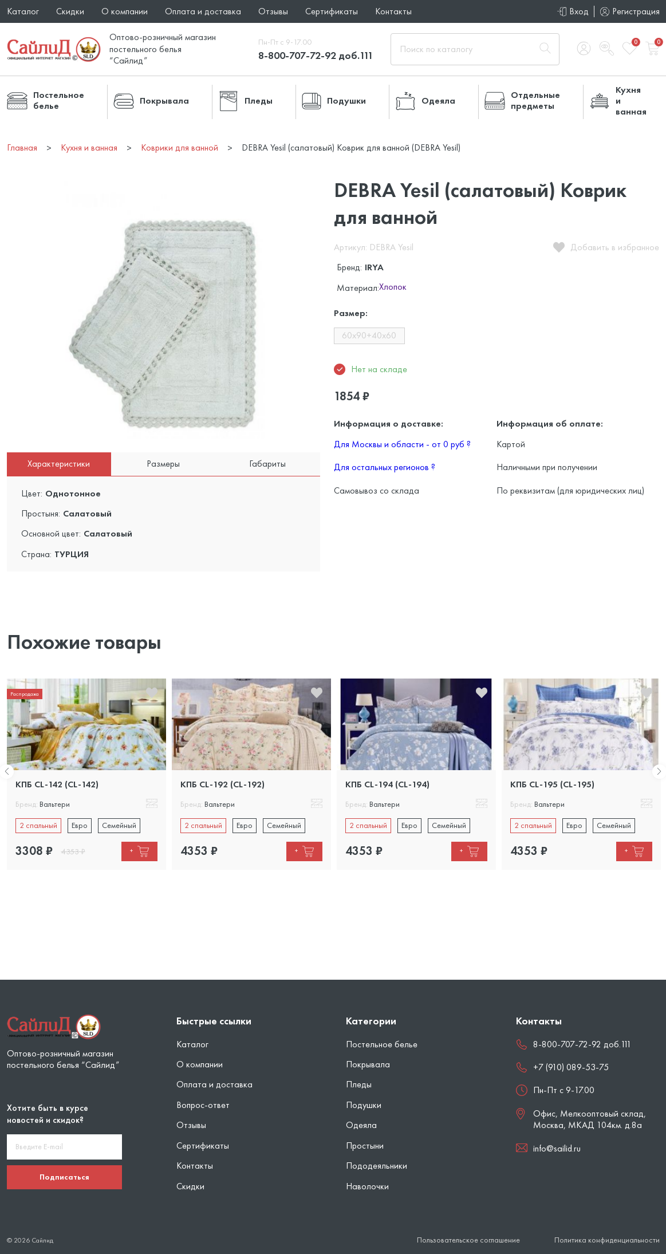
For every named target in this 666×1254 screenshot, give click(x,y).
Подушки (363, 1105)
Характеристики (58, 464)
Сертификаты (331, 11)
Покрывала (368, 1064)
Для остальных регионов (384, 467)
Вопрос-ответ (203, 1105)
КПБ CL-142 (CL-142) (56, 784)
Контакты (393, 11)
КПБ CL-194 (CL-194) (387, 784)
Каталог (23, 11)
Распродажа (24, 693)
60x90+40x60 (369, 335)
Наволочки (367, 1186)
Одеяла (361, 1125)
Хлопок (393, 287)
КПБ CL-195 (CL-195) (552, 784)
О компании (124, 11)
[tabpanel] (86, 774)
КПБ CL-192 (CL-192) (222, 784)
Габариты (267, 464)
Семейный (119, 825)
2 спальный (38, 825)
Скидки (70, 11)
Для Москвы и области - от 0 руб (402, 444)
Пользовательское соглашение (468, 1240)
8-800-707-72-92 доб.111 (315, 55)
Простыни (365, 1145)
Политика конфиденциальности (607, 1240)
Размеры (163, 464)
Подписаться (64, 1177)
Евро (80, 825)
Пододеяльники (376, 1166)
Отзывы (273, 11)
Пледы (359, 1084)
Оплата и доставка (203, 11)
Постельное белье (381, 1044)
